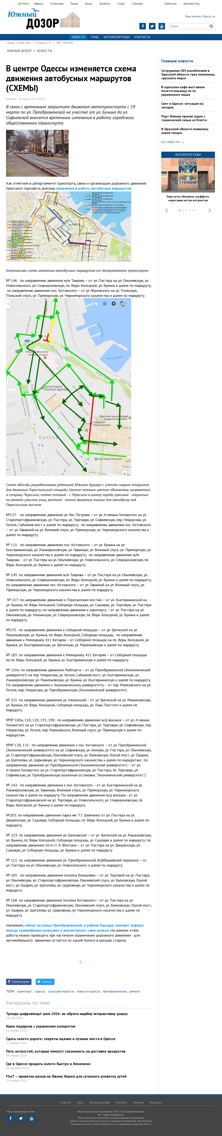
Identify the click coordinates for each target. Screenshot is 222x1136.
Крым (88, 3)
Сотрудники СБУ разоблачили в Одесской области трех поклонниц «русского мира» (188, 74)
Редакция (155, 1102)
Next (210, 210)
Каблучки (171, 3)
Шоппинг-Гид (192, 3)
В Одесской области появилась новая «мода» (185, 131)
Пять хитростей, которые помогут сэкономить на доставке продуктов (65, 1051)
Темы (94, 37)
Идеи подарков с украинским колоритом (40, 1026)
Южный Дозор (19, 51)
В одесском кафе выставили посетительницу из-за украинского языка (183, 91)
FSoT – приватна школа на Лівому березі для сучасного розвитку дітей (66, 1076)
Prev (166, 210)
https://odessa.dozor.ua (43, 19)
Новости (44, 51)
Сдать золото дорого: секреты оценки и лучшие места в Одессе (60, 1038)
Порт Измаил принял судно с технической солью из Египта (184, 118)
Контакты (142, 37)
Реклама (138, 1102)
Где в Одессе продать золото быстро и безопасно (48, 1063)
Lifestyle (137, 3)
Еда (156, 3)
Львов (74, 3)
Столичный (56, 3)
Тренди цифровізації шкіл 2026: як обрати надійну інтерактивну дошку (67, 1013)
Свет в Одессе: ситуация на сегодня (182, 105)
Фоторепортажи (116, 37)
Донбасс (104, 3)
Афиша (38, 3)
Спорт (121, 3)
